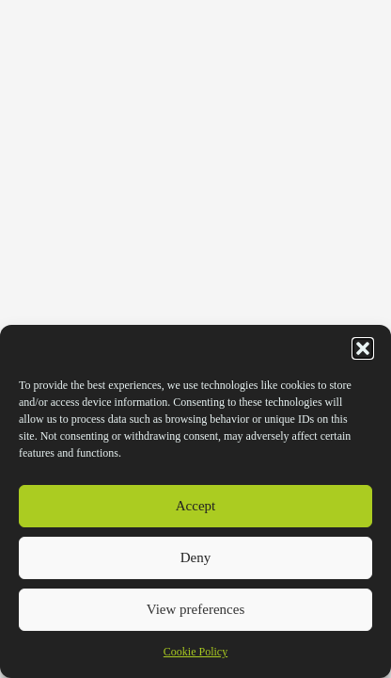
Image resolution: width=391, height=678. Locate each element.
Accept (195, 505)
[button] (362, 348)
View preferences (195, 609)
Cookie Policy (195, 651)
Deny (195, 557)
